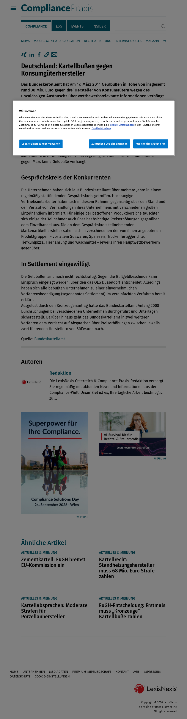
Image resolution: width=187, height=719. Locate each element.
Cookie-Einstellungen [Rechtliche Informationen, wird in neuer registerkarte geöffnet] (122, 124)
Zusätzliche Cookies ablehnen (109, 143)
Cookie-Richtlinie (101, 128)
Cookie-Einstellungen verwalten (41, 143)
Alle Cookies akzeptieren (151, 143)
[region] (93, 128)
